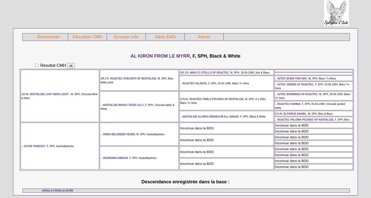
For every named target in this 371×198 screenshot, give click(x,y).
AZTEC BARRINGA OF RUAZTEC (297, 94)
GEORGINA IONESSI (115, 158)
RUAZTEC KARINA (288, 104)
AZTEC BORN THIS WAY (292, 78)
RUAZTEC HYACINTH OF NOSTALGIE (133, 78)
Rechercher (48, 36)
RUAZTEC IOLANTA (194, 83)
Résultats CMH (87, 36)
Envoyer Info (126, 36)
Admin (204, 36)
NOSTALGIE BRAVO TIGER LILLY (123, 105)
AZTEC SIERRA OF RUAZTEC (295, 84)
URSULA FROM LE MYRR (57, 190)
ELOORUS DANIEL (294, 113)
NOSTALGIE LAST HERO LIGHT (50, 94)
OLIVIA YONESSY (34, 146)
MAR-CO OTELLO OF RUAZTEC (209, 72)
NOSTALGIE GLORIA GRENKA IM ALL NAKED (210, 116)
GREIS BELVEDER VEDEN (119, 134)
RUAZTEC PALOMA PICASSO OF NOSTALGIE (305, 119)
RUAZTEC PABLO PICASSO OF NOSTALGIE (217, 99)
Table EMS (165, 36)
